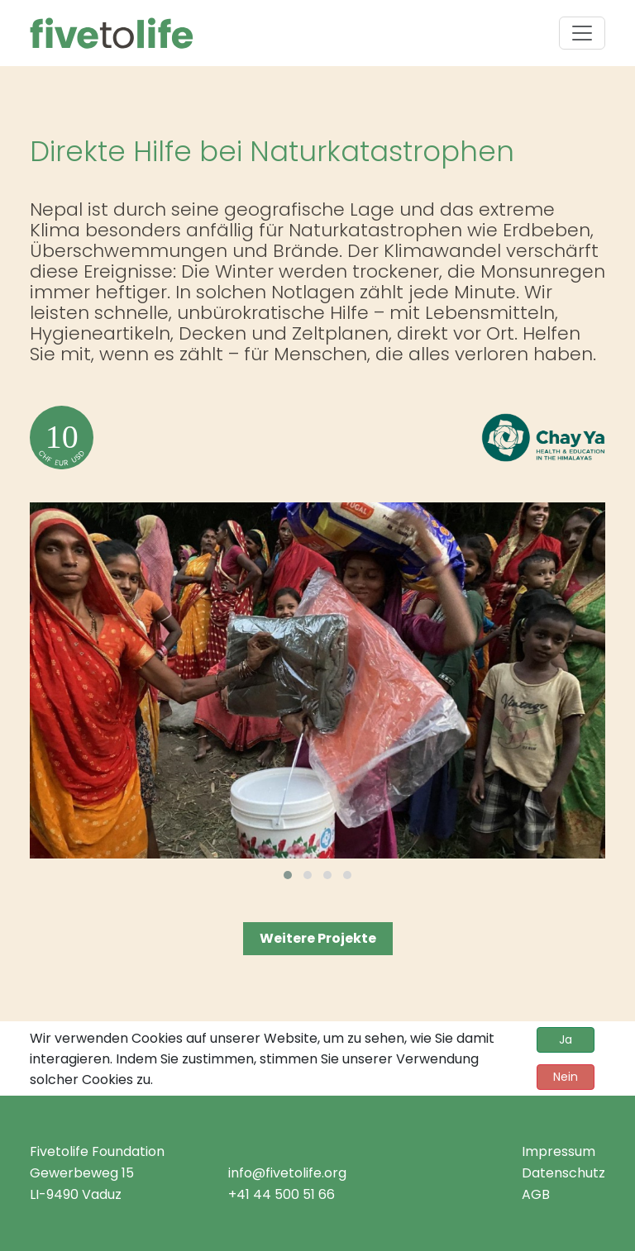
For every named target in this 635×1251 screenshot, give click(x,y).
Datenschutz (563, 1172)
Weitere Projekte (318, 938)
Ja (565, 1039)
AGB (536, 1194)
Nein (565, 1076)
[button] (288, 875)
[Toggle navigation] (582, 33)
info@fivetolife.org (287, 1172)
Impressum (558, 1151)
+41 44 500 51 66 (281, 1194)
